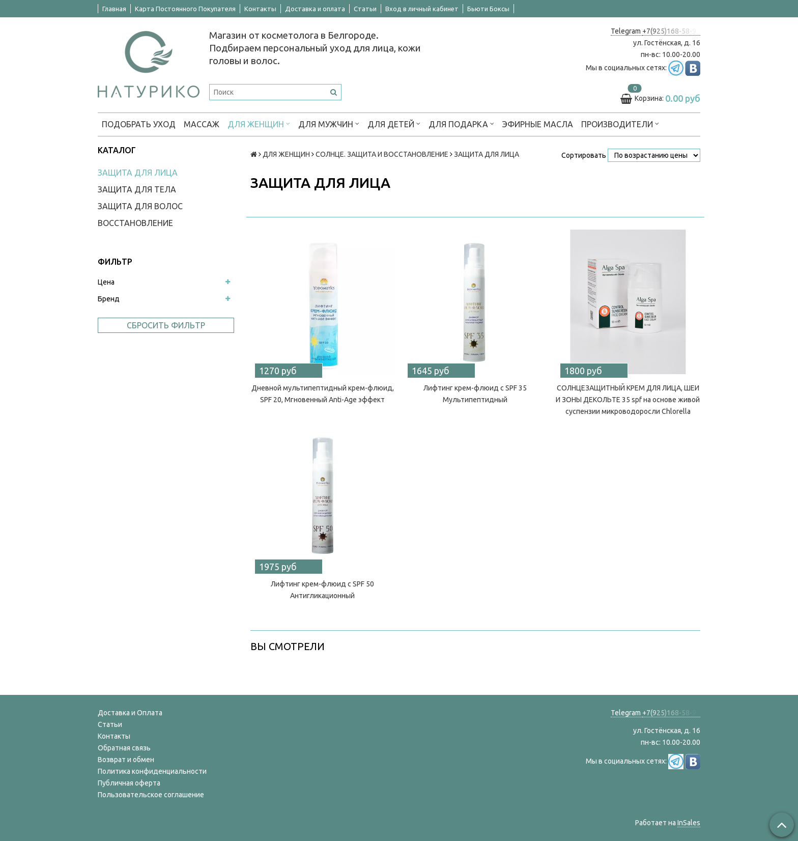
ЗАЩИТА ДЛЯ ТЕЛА (137, 189)
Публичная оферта (129, 783)
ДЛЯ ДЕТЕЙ (393, 123)
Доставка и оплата (315, 8)
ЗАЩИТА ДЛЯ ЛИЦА (138, 172)
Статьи (365, 8)
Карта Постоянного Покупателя (185, 8)
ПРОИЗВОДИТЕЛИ (620, 123)
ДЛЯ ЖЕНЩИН (258, 123)
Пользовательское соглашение (151, 795)
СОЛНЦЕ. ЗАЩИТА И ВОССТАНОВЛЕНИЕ (382, 154)
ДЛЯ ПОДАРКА (461, 123)
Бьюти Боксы (488, 8)
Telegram (626, 31)
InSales (688, 823)
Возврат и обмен (126, 759)
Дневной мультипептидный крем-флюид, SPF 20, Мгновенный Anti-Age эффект (322, 394)
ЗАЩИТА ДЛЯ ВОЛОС (140, 206)
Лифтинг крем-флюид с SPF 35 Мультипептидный (475, 394)
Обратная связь (124, 748)
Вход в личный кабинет (422, 8)
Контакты (260, 8)
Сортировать (583, 155)
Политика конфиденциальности (152, 771)
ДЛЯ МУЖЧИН (328, 123)
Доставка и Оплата (130, 713)
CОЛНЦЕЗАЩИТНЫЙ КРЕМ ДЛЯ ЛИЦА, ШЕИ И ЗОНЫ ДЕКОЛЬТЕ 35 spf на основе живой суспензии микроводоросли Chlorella (628, 399)
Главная (114, 8)
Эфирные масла (537, 124)
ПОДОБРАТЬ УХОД (139, 124)
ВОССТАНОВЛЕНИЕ (135, 223)
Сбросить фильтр (166, 325)
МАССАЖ (201, 124)
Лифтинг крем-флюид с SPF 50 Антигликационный (322, 590)
